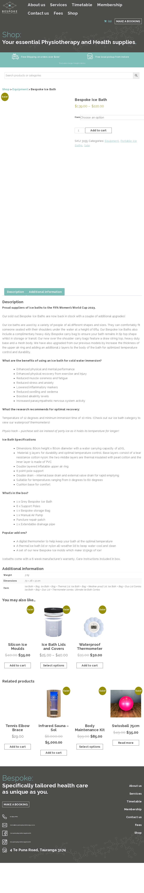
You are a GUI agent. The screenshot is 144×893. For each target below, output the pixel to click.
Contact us (114, 5)
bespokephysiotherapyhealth (32, 820)
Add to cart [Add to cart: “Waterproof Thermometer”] (90, 653)
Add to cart (98, 124)
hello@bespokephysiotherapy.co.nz (38, 812)
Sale (87, 139)
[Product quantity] (80, 124)
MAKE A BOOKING (128, 12)
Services (58, 5)
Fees (128, 5)
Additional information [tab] (45, 279)
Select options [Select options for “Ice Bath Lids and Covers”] (53, 653)
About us (43, 5)
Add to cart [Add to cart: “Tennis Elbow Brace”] (18, 734)
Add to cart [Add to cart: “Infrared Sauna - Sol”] (54, 740)
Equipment (20, 83)
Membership (94, 5)
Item (77, 111)
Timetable (75, 5)
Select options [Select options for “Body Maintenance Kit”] (89, 734)
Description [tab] (15, 279)
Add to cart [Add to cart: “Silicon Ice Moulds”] (18, 653)
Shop (138, 5)
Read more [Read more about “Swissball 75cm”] (126, 730)
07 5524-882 (17, 804)
